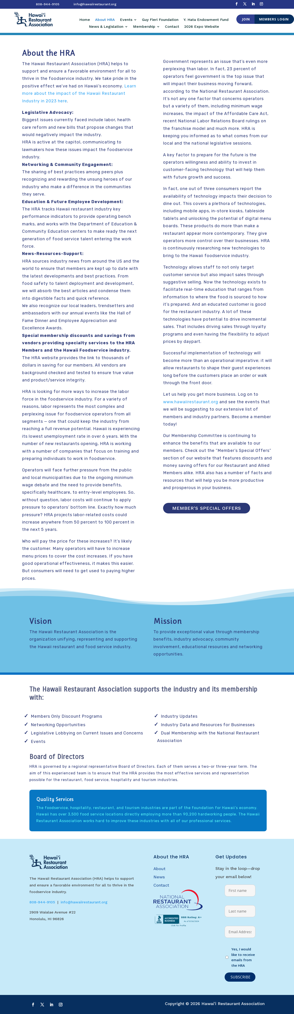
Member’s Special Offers (206, 508)
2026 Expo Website (201, 27)
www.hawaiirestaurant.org (190, 401)
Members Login (274, 19)
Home (84, 20)
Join (246, 19)
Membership (144, 27)
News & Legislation (106, 27)
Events (126, 20)
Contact (172, 27)
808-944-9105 (47, 4)
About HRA (105, 20)
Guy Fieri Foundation (160, 20)
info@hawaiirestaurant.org (95, 4)
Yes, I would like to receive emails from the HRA (243, 957)
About (159, 868)
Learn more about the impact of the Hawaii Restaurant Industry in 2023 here (79, 94)
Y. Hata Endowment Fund (206, 20)
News (159, 876)
